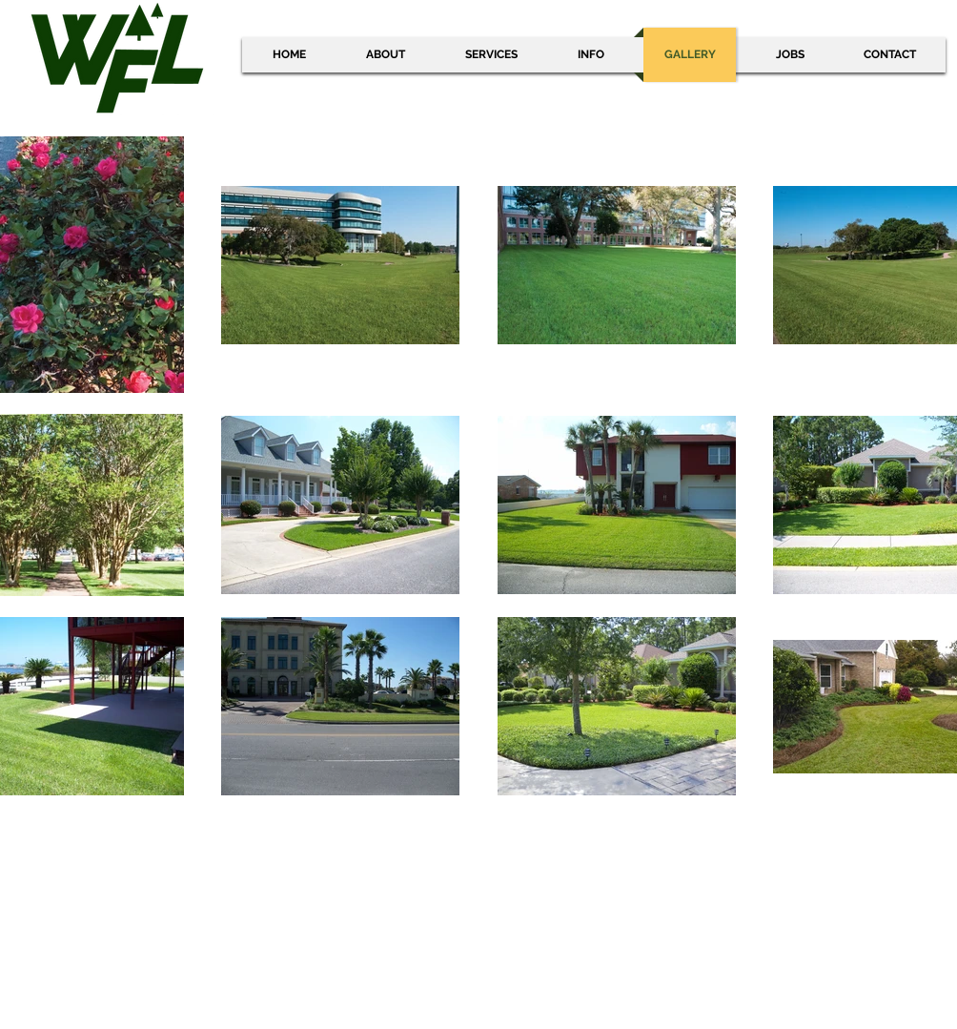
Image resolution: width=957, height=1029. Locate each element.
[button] (590, 55)
